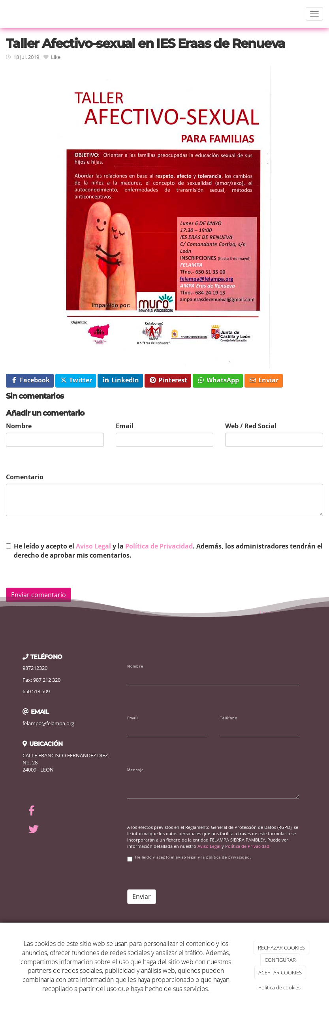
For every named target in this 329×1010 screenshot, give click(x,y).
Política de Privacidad (159, 546)
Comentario (24, 477)
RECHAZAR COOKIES (281, 947)
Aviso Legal (93, 546)
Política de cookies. (280, 987)
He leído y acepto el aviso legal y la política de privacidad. (189, 858)
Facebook (30, 380)
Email (124, 426)
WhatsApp (218, 380)
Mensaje (135, 770)
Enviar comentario (38, 594)
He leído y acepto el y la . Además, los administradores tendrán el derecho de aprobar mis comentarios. (168, 551)
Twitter (76, 380)
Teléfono (228, 718)
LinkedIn (120, 380)
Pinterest (168, 380)
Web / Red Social (250, 426)
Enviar (263, 380)
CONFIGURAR (280, 959)
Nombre (19, 426)
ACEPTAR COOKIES (280, 972)
